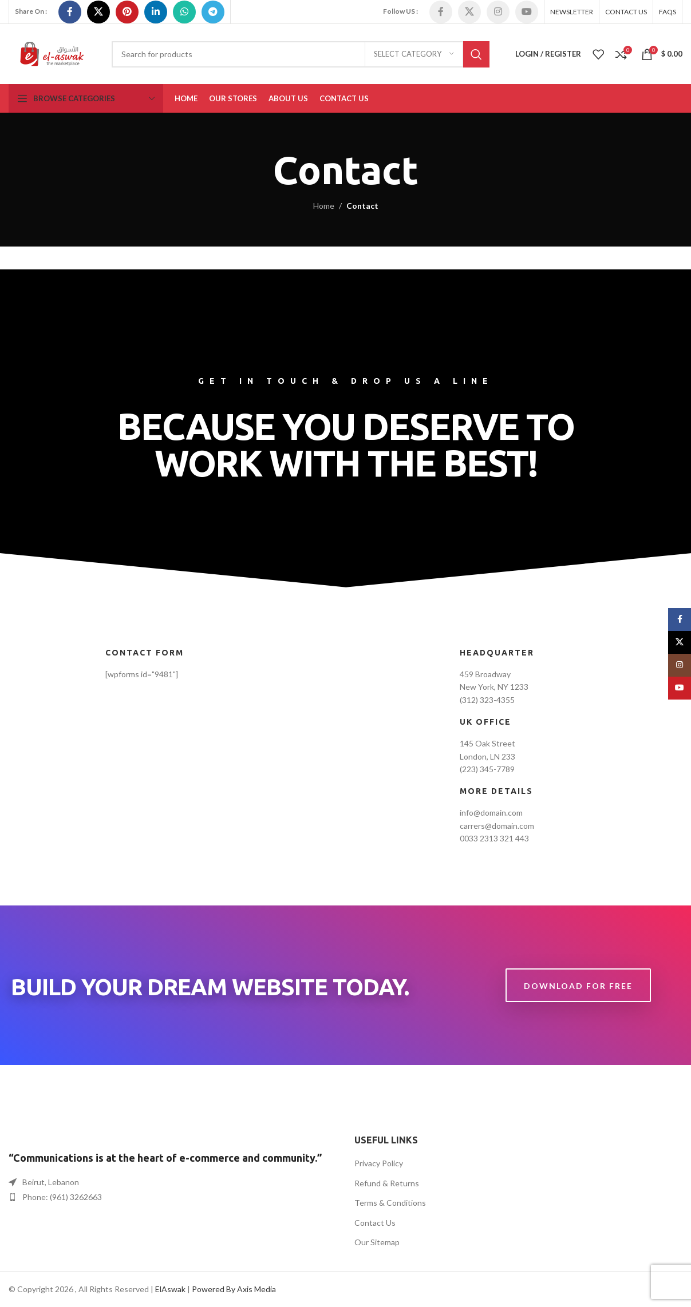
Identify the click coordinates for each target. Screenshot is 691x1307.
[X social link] (98, 12)
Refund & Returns (386, 1183)
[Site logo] (51, 53)
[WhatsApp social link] (184, 12)
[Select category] (414, 54)
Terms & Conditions (390, 1202)
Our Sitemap (377, 1242)
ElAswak (170, 1289)
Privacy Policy (378, 1163)
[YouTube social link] (526, 12)
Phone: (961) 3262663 (62, 1197)
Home (323, 205)
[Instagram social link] (498, 12)
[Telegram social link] (213, 12)
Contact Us (375, 1222)
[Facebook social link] (69, 12)
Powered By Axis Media (234, 1289)
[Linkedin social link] (155, 12)
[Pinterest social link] (127, 12)
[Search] (300, 54)
